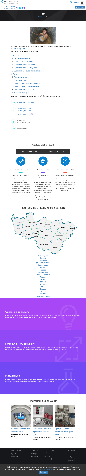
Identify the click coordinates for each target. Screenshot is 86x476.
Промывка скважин (21, 77)
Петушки (43, 284)
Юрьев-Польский (43, 296)
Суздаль (43, 291)
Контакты (34, 457)
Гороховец (43, 260)
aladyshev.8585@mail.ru (25, 102)
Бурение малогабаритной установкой (29, 71)
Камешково (43, 265)
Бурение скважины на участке (26, 68)
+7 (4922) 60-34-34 (8, 8)
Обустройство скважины (24, 89)
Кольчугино (43, 272)
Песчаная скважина (22, 58)
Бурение (16, 55)
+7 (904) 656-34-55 (8, 6)
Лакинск (43, 277)
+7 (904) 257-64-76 (25, 114)
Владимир (76, 2)
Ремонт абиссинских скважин (27, 86)
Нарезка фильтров (21, 93)
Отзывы (14, 457)
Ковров (43, 270)
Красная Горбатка (43, 275)
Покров (43, 287)
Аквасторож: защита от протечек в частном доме (42, 432)
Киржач (43, 267)
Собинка (43, 294)
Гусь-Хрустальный (42, 263)
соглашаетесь (46, 469)
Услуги (15, 74)
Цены (13, 454)
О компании (16, 450)
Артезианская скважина (23, 62)
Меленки (43, 279)
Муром (43, 282)
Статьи (35, 450)
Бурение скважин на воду (24, 65)
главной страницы (19, 49)
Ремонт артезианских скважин (27, 83)
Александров (43, 256)
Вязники (43, 258)
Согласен (43, 472)
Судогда (43, 289)
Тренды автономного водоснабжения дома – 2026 (64, 432)
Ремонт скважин (20, 80)
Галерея (34, 454)
